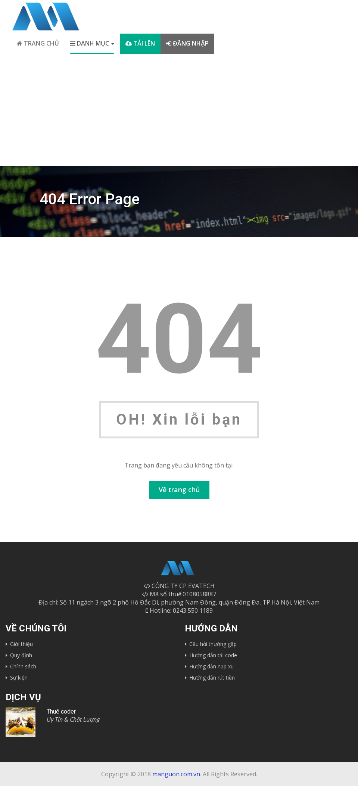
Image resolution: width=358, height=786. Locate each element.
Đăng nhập (187, 43)
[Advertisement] (179, 110)
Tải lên (140, 43)
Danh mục (92, 43)
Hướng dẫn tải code (213, 655)
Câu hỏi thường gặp (213, 643)
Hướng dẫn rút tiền (212, 677)
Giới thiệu (21, 643)
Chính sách (23, 666)
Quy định (21, 655)
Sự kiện (19, 677)
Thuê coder (61, 711)
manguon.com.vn (176, 774)
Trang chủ (38, 43)
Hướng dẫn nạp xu (211, 666)
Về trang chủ (179, 489)
